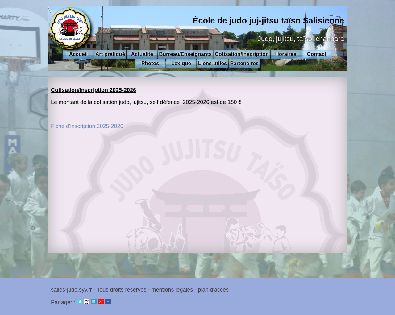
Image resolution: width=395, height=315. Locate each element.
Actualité (142, 54)
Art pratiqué (110, 54)
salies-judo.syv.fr (71, 290)
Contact (316, 54)
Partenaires (244, 63)
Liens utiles (212, 63)
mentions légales (172, 290)
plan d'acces (213, 290)
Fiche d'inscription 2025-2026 (87, 126)
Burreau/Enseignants (185, 54)
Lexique (181, 63)
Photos (150, 63)
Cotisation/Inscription (242, 54)
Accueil (78, 54)
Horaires (286, 54)
